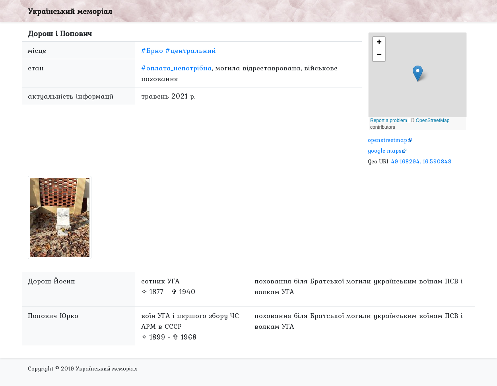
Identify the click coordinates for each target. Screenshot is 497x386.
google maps (385, 150)
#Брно (152, 50)
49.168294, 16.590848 (421, 161)
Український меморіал (70, 11)
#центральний (190, 50)
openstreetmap (387, 140)
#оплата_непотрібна (176, 67)
